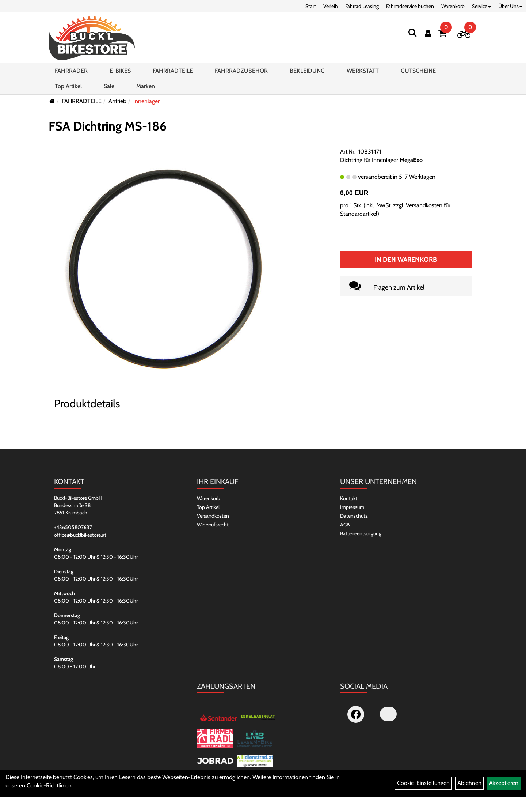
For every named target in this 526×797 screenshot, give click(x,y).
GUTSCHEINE (418, 70)
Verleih (330, 6)
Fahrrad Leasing (362, 6)
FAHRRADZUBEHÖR (241, 70)
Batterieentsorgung (360, 533)
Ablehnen (469, 782)
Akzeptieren (503, 782)
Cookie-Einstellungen (423, 782)
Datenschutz (354, 516)
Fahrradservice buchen (410, 6)
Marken (145, 86)
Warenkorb (453, 6)
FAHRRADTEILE (173, 70)
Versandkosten (213, 516)
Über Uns (510, 6)
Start (310, 6)
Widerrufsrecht (213, 524)
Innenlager (146, 101)
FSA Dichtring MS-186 (108, 126)
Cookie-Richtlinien (49, 785)
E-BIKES (120, 70)
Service (481, 6)
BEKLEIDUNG (307, 70)
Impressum (352, 507)
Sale (109, 86)
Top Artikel (68, 86)
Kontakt (348, 498)
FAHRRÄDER (71, 70)
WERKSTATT (363, 70)
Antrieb (117, 101)
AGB (345, 524)
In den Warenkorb (406, 260)
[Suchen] (412, 32)
